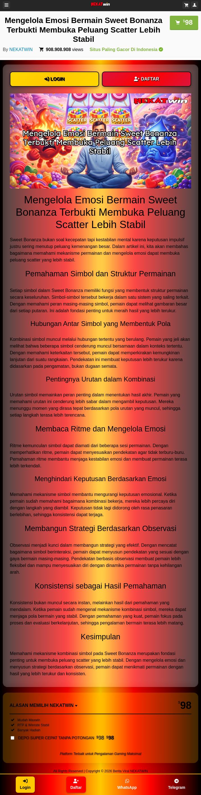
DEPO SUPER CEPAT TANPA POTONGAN (66, 737)
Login (25, 784)
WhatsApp (127, 784)
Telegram (176, 784)
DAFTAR (146, 79)
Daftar (76, 784)
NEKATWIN (21, 49)
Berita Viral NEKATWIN (130, 771)
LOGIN (54, 79)
